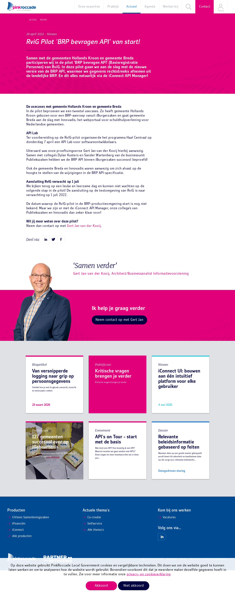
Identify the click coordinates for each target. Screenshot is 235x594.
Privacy (183, 583)
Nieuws (42, 20)
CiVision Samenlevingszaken (28, 541)
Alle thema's (93, 553)
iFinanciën (16, 547)
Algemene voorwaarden (152, 583)
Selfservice (92, 547)
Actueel (31, 20)
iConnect (15, 553)
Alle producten (19, 560)
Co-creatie (92, 541)
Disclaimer (172, 583)
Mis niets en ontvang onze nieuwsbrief (208, 583)
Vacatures (167, 541)
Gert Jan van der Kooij (84, 249)
